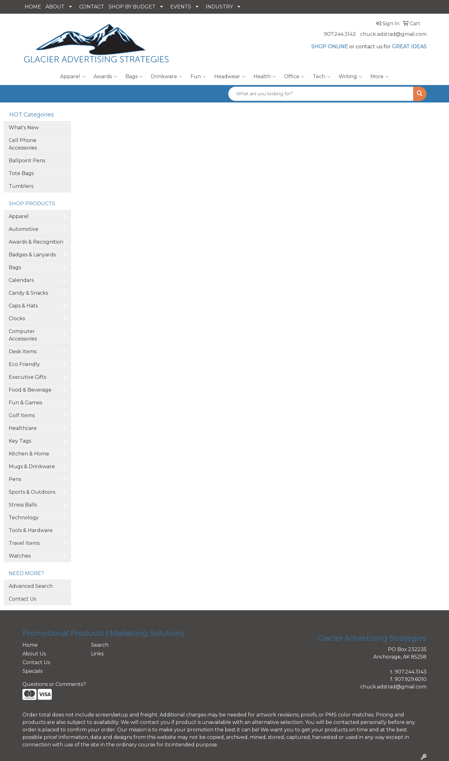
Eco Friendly (24, 364)
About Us (34, 654)
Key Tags (20, 441)
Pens (15, 479)
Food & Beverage (30, 390)
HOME (33, 7)
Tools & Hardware (31, 530)
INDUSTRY (219, 7)
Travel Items (24, 543)
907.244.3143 (340, 34)
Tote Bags (21, 173)
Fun (198, 76)
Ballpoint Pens (27, 161)
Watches (20, 556)
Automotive (23, 229)
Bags (134, 76)
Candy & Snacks (28, 293)
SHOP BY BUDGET (132, 7)
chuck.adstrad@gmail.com (393, 34)
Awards (105, 76)
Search (100, 645)
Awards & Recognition (36, 242)
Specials (32, 671)
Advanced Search (31, 586)
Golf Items (22, 415)
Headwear (229, 76)
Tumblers (21, 186)
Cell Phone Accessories (23, 144)
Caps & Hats (23, 306)
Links (97, 654)
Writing (350, 76)
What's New (24, 128)
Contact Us (22, 599)
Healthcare (23, 428)
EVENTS (180, 7)
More (379, 76)
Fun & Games (25, 403)
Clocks (17, 318)
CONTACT (91, 7)
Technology (24, 518)
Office (294, 76)
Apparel (72, 76)
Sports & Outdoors (32, 492)
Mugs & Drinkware (32, 466)
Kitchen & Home (29, 454)
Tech (322, 76)
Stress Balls (23, 505)
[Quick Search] (320, 94)
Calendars (21, 280)
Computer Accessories (23, 335)
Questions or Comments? (54, 684)
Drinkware (166, 76)
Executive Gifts (27, 377)
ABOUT (55, 7)
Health (264, 76)
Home (30, 645)
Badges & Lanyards (32, 255)
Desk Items (22, 351)
